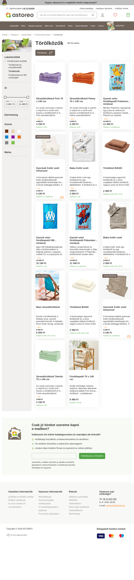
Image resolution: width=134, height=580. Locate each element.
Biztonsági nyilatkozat (79, 540)
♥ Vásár (92, 32)
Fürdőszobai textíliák (42, 41)
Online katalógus (86, 14)
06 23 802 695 (109, 532)
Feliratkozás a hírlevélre (92, 489)
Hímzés (70, 32)
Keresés (93, 21)
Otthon (23, 32)
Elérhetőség (74, 546)
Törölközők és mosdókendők (15, 72)
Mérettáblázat (45, 529)
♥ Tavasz (100, 32)
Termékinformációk (62, 134)
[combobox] (62, 21)
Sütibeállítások (76, 543)
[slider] (5, 103)
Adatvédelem (75, 536)
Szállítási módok (121, 14)
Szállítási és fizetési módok (21, 529)
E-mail (37, 489)
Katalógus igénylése (104, 14)
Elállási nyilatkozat (16, 533)
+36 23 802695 (28, 14)
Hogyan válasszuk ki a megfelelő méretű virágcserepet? (54, 5)
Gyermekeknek (60, 32)
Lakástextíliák (14, 32)
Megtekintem (117, 5)
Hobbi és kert (49, 32)
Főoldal (4, 41)
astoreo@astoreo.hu (115, 538)
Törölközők (14, 77)
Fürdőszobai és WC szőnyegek (18, 82)
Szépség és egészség (35, 32)
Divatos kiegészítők (81, 32)
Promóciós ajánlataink (49, 546)
